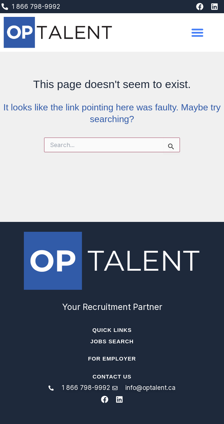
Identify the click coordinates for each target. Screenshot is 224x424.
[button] (197, 32)
